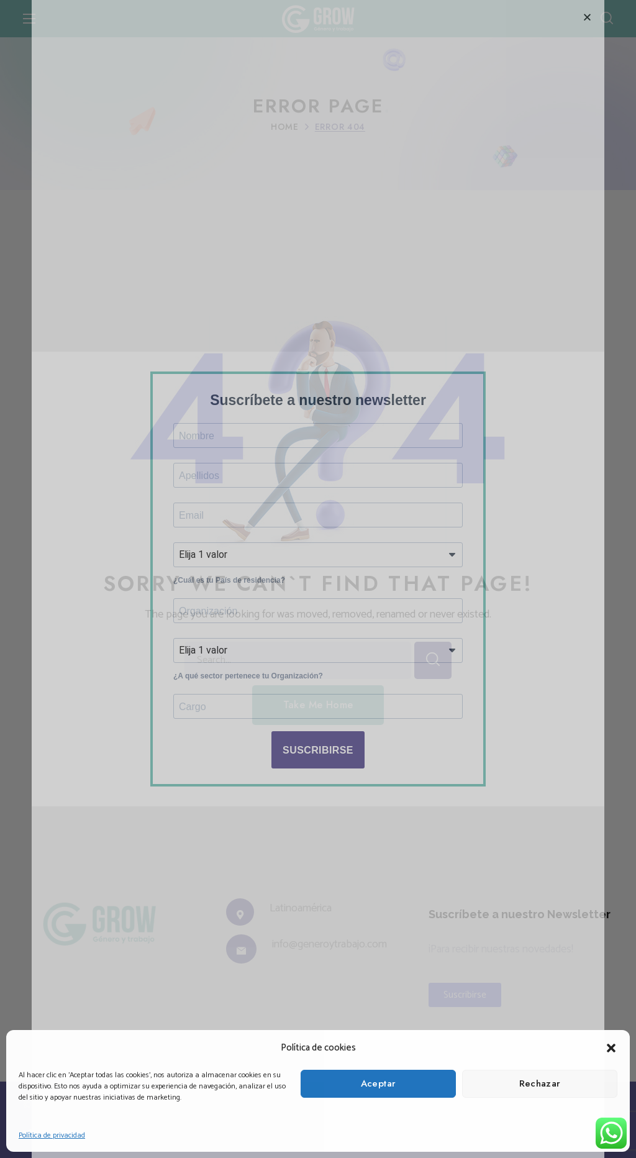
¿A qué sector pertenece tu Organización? (248, 683)
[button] (611, 1048)
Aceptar (378, 1083)
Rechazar (540, 1083)
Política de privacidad (52, 1135)
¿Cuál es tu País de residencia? (229, 582)
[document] (318, 579)
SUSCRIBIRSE (318, 760)
